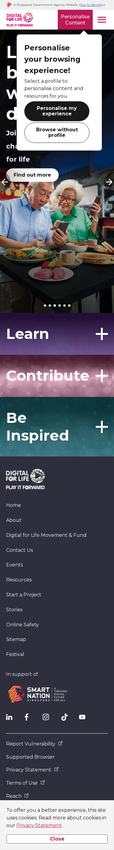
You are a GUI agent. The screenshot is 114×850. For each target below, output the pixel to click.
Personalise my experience (57, 112)
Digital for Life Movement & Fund (46, 535)
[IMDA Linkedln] (12, 719)
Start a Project (23, 595)
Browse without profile (57, 133)
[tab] (45, 305)
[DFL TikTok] (67, 719)
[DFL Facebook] (30, 719)
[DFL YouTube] (85, 719)
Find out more (32, 175)
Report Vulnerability (34, 744)
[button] (92, 5)
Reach (17, 796)
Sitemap (16, 639)
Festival (15, 654)
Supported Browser (30, 757)
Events (14, 565)
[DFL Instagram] (49, 719)
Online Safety (22, 625)
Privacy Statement (39, 825)
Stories (14, 610)
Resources (19, 580)
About (14, 520)
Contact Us (19, 550)
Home (13, 505)
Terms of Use (25, 783)
